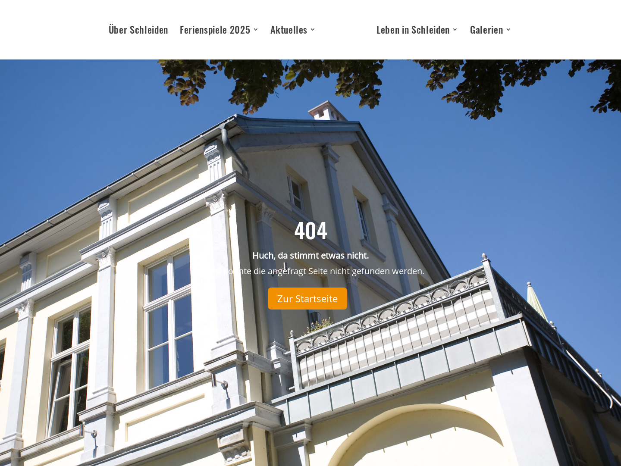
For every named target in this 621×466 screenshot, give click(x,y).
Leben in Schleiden (413, 31)
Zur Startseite (307, 298)
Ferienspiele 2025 (215, 31)
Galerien (486, 31)
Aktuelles (288, 31)
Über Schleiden (138, 31)
